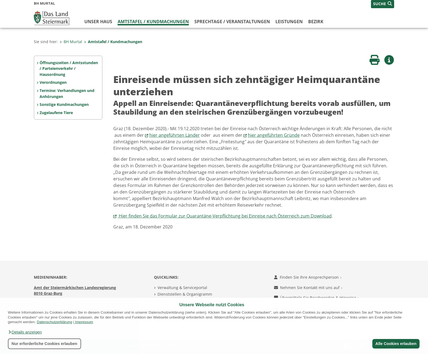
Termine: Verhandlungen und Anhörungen (67, 93)
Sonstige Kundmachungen (64, 104)
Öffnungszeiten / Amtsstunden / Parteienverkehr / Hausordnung (69, 68)
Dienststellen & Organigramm (184, 294)
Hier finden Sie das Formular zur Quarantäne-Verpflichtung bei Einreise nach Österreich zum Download (225, 216)
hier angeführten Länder (174, 135)
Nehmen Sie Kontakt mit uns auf (308, 287)
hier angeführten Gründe (274, 135)
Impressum (84, 322)
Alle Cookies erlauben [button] (395, 343)
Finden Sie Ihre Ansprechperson (307, 277)
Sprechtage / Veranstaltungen (232, 22)
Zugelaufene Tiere (56, 112)
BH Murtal (71, 41)
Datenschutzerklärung (54, 322)
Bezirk (315, 22)
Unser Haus (98, 22)
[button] (25, 332)
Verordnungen (53, 82)
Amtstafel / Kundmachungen (153, 22)
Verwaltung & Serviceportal (182, 287)
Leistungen (289, 22)
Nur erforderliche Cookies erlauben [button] (44, 343)
